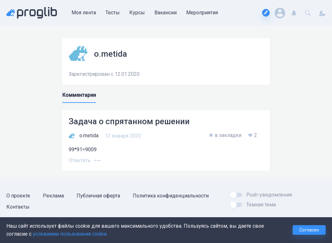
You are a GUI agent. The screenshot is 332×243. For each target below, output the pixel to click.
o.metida (88, 135)
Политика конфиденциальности (171, 196)
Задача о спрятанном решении (129, 121)
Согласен (309, 229)
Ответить (80, 160)
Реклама (53, 196)
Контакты (18, 207)
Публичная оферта (98, 196)
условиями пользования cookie (70, 234)
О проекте (18, 196)
